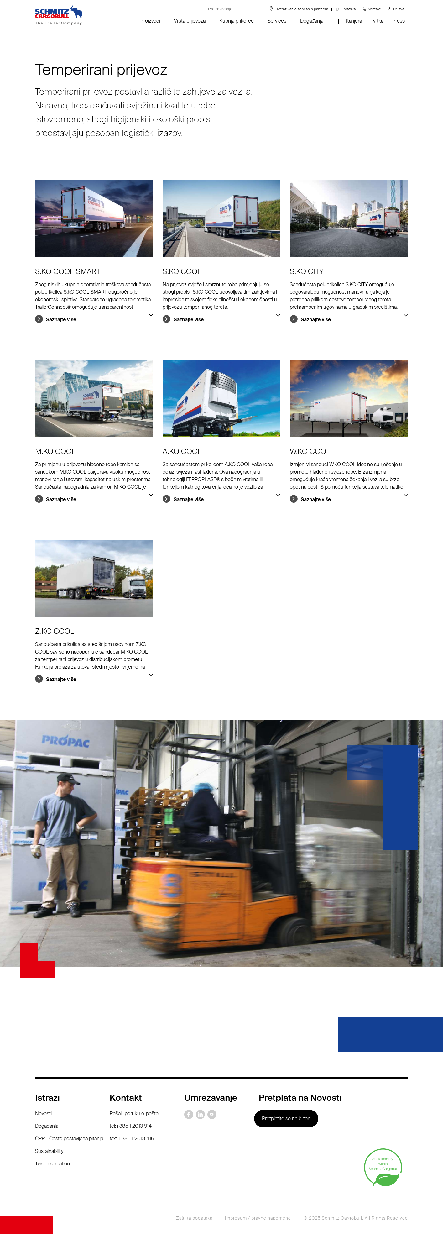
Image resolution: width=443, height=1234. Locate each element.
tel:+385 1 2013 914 (131, 1126)
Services (277, 21)
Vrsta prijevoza (190, 21)
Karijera (354, 21)
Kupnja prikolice (236, 21)
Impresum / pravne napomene (258, 1218)
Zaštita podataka (194, 1218)
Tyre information (52, 1163)
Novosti (43, 1113)
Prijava (398, 9)
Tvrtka (377, 21)
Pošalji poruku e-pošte (134, 1113)
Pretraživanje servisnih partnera (301, 9)
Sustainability (49, 1151)
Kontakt (374, 9)
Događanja (311, 21)
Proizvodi (150, 21)
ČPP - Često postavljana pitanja (69, 1138)
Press (398, 21)
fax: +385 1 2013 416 (132, 1138)
